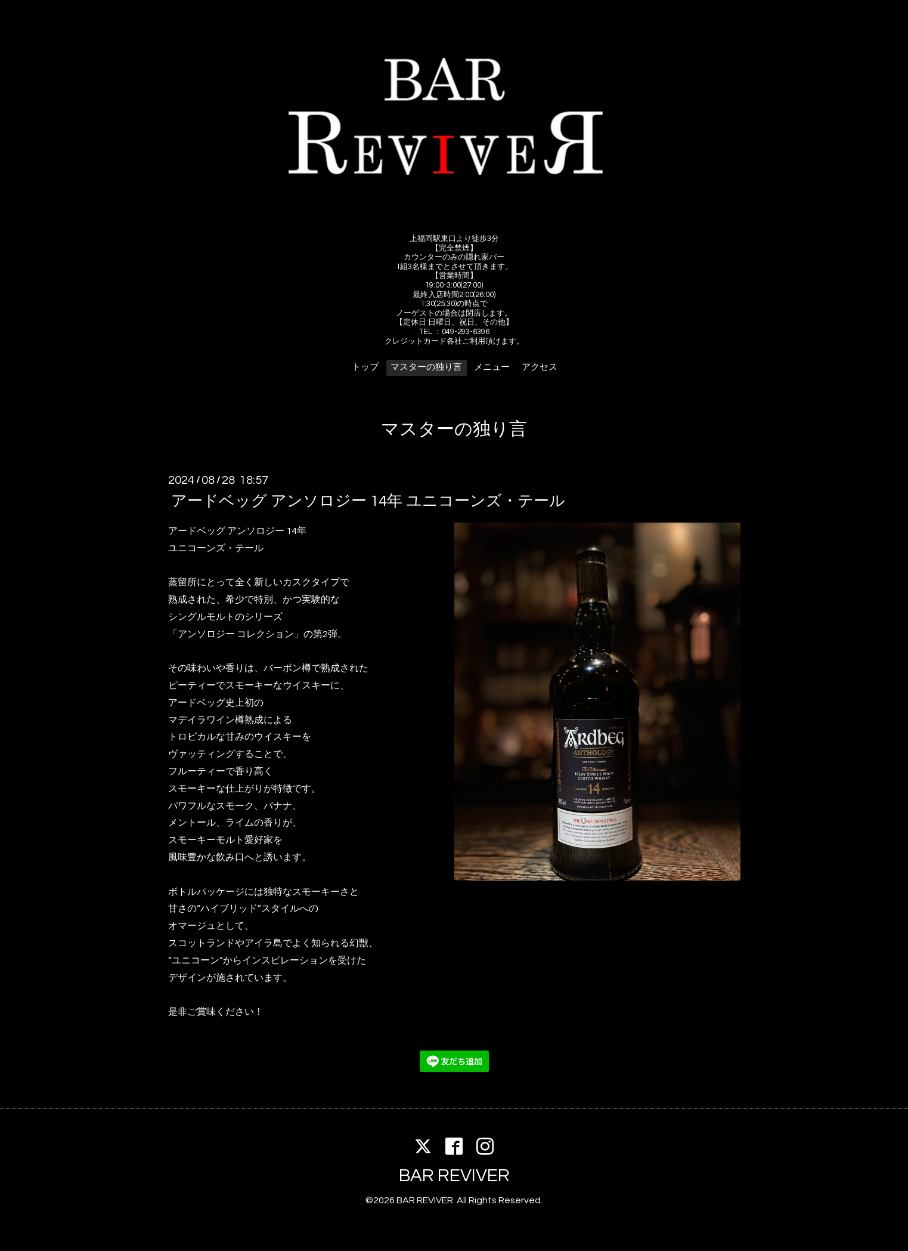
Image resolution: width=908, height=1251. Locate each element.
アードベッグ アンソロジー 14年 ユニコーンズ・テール (368, 501)
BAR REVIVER (454, 1175)
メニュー (492, 367)
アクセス (539, 367)
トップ (365, 367)
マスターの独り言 (426, 367)
